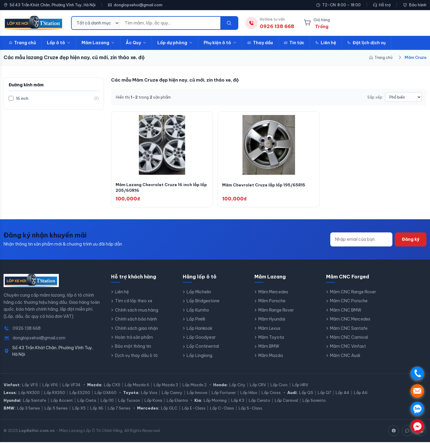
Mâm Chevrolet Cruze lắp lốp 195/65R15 (265, 185)
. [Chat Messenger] (417, 426)
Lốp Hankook (199, 329)
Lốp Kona (153, 401)
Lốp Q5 (306, 393)
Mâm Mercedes (273, 293)
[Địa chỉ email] (361, 240)
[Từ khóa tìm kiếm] (170, 23)
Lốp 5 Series (56, 409)
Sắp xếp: (375, 97)
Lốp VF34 (71, 385)
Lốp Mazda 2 (194, 385)
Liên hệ (325, 42)
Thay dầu (260, 42)
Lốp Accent (62, 401)
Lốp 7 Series (119, 409)
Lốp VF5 (30, 385)
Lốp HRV (300, 385)
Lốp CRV (258, 385)
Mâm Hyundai (271, 320)
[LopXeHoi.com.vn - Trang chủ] (34, 23)
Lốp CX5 (112, 385)
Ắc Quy (136, 42)
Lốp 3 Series (28, 409)
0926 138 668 (27, 329)
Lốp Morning (215, 401)
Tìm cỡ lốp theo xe (133, 302)
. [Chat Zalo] (417, 408)
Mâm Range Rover (276, 311)
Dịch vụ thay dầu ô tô (136, 356)
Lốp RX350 (54, 393)
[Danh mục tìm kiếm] (96, 23)
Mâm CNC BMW (345, 311)
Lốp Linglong (199, 356)
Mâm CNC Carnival (349, 338)
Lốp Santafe (34, 401)
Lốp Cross (271, 393)
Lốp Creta (86, 401)
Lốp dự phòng (175, 42)
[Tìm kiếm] (229, 23)
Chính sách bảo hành (136, 320)
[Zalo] (407, 431)
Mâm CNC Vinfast (348, 347)
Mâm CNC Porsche (349, 302)
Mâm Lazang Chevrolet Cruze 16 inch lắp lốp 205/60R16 (159, 188)
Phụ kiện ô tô (220, 42)
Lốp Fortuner (224, 393)
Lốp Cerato (259, 401)
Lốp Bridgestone (203, 302)
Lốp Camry (172, 393)
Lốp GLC (169, 409)
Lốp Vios (149, 393)
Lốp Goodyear (201, 338)
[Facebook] (393, 431)
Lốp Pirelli (196, 320)
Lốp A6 (361, 393)
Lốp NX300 (29, 393)
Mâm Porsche (271, 302)
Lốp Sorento (314, 401)
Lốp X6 (96, 409)
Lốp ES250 (80, 393)
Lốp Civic (279, 385)
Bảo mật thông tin (133, 347)
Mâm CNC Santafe (349, 329)
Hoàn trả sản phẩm (134, 338)
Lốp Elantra (177, 401)
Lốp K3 (237, 401)
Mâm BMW (268, 347)
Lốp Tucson (129, 401)
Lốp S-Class (250, 409)
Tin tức (294, 42)
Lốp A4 (342, 393)
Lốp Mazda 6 (137, 385)
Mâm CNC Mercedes (350, 320)
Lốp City (237, 385)
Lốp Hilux (248, 393)
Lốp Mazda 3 (166, 385)
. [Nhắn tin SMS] (417, 391)
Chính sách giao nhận (136, 329)
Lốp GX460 (105, 393)
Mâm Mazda (270, 356)
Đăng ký (410, 240)
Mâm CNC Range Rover (353, 293)
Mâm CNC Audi (345, 356)
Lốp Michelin (199, 293)
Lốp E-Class (193, 409)
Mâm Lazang (98, 42)
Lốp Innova (197, 393)
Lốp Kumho (198, 311)
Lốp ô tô (58, 42)
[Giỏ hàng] (316, 23)
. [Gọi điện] (417, 373)
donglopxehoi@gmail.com (138, 4)
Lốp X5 (79, 409)
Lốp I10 (107, 401)
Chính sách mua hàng (136, 311)
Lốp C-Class (222, 409)
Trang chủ (22, 42)
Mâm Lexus (269, 329)
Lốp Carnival (286, 401)
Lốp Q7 (324, 393)
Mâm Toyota (271, 338)
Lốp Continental (203, 347)
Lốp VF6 (50, 385)
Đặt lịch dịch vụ (366, 42)
